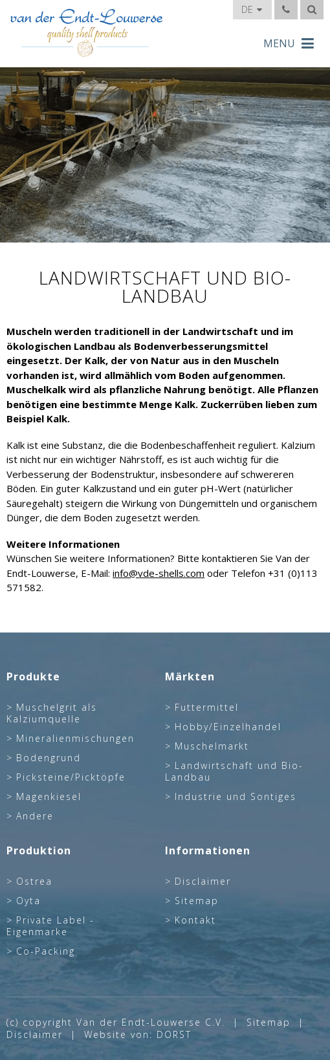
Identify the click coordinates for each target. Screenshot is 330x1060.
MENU (288, 43)
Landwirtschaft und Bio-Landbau (234, 771)
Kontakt (195, 920)
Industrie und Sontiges (235, 797)
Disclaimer (203, 881)
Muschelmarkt (212, 746)
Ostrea (34, 881)
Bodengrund (48, 758)
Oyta (28, 901)
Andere (35, 816)
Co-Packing (45, 951)
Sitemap (197, 901)
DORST (174, 1034)
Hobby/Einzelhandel (228, 727)
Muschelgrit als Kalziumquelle (51, 713)
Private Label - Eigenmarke (50, 926)
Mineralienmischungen (75, 738)
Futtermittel (207, 707)
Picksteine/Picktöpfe (71, 777)
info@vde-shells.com (158, 573)
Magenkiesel (49, 797)
